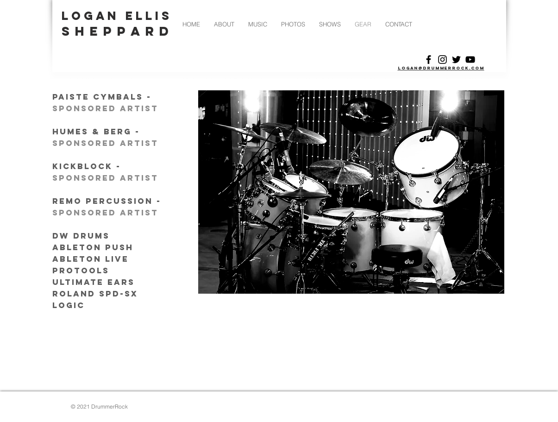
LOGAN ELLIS (117, 15)
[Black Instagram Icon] (442, 59)
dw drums (82, 236)
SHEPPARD (118, 31)
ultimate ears (93, 282)
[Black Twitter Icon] (456, 59)
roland (73, 294)
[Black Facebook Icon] (428, 59)
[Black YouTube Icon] (470, 59)
